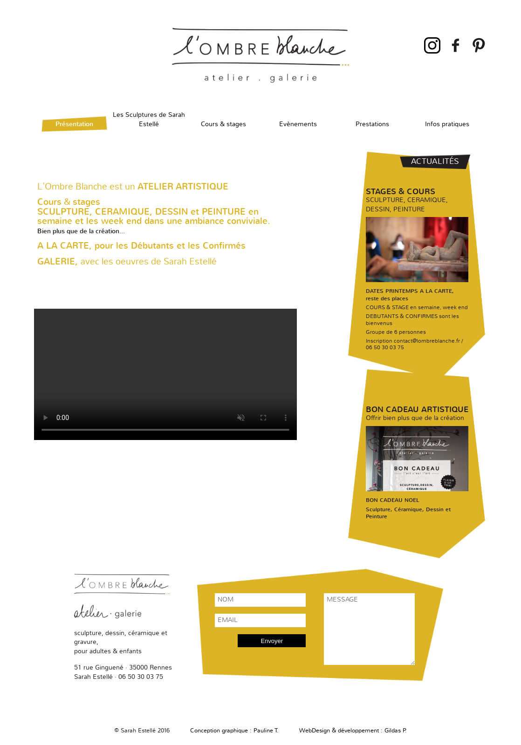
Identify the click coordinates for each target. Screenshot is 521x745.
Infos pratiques (447, 124)
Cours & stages (223, 124)
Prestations (372, 124)
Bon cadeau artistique (417, 409)
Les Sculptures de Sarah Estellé (149, 117)
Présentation (74, 124)
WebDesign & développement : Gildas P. (353, 730)
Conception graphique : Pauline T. (234, 730)
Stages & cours (400, 191)
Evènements (298, 124)
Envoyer (271, 640)
